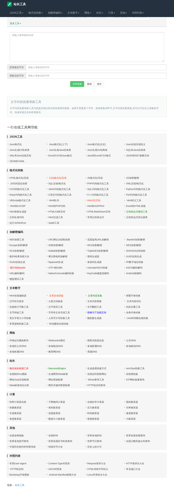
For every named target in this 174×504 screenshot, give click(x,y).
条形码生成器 (94, 262)
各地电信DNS (55, 346)
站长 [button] (99, 12)
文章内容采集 (94, 295)
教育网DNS (54, 351)
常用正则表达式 (95, 217)
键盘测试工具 (17, 279)
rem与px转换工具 (135, 368)
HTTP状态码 (16, 469)
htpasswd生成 (55, 262)
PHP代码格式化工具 (98, 183)
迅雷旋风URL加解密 (98, 239)
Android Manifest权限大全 (62, 474)
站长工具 (16, 4)
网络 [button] (87, 12)
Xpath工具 (53, 223)
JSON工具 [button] (16, 12)
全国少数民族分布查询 (138, 441)
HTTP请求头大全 (135, 463)
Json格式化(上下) (58, 144)
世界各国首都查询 (135, 435)
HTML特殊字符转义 (97, 469)
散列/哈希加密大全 (19, 256)
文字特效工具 (17, 312)
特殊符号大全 (55, 446)
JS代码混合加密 (18, 183)
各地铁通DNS (17, 351)
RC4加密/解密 (17, 250)
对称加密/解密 (55, 245)
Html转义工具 (133, 200)
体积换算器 (54, 407)
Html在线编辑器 (18, 295)
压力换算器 (93, 407)
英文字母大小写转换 (20, 318)
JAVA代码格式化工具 (59, 189)
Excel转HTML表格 (135, 206)
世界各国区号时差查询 (60, 441)
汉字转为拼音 (17, 301)
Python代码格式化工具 (138, 189)
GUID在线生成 (17, 262)
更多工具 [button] (15, 23)
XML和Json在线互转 (20, 155)
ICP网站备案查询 (135, 379)
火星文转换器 (55, 301)
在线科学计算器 (95, 402)
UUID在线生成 (133, 256)
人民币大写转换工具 (59, 318)
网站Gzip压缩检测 (19, 379)
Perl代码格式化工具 (136, 194)
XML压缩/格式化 (135, 183)
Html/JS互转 (93, 200)
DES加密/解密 (133, 245)
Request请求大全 (96, 463)
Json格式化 (16, 144)
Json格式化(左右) (96, 144)
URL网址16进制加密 (59, 239)
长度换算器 (15, 413)
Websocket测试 (56, 340)
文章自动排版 (55, 295)
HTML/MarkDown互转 (99, 211)
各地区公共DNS (18, 346)
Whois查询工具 (95, 379)
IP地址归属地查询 (19, 340)
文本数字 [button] (73, 12)
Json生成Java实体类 (59, 150)
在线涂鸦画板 (17, 435)
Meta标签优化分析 (19, 385)
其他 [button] (123, 12)
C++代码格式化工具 (97, 194)
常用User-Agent (18, 463)
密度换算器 (93, 418)
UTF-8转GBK (55, 267)
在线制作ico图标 (18, 374)
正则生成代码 (17, 217)
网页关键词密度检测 (59, 385)
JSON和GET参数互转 (137, 155)
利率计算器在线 (18, 402)
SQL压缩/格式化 (57, 183)
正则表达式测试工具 (136, 211)
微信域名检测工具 (19, 368)
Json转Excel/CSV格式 (99, 155)
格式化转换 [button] (35, 12)
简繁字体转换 (133, 295)
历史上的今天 (94, 446)
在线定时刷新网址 (96, 374)
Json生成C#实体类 (19, 150)
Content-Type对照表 (59, 463)
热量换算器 (15, 407)
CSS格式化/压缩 (57, 178)
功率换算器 (132, 407)
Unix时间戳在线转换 (137, 318)
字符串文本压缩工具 (59, 312)
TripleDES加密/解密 (97, 250)
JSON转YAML (17, 161)
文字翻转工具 (94, 307)
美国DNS (92, 351)
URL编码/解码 (17, 273)
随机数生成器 (94, 318)
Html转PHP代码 (56, 206)
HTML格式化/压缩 (19, 178)
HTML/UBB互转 (56, 211)
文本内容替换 (94, 301)
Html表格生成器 (18, 211)
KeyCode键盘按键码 (98, 273)
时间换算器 (93, 413)
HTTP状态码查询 (96, 385)
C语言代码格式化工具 (60, 194)
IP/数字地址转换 (134, 262)
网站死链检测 (55, 379)
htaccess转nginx (57, 368)
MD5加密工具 (17, 239)
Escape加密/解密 (19, 245)
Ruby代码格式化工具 (21, 194)
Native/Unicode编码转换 (61, 273)
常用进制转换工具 (19, 323)
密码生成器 (93, 256)
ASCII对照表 (55, 469)
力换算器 (131, 418)
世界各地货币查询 (19, 441)
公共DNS (131, 340)
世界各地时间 (94, 435)
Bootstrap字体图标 (19, 474)
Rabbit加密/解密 (56, 250)
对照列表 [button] (138, 12)
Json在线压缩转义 (135, 144)
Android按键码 (133, 273)
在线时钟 (53, 435)
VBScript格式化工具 (20, 200)
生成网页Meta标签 (58, 374)
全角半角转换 (133, 312)
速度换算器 (132, 413)
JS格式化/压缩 (95, 178)
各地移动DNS (133, 346)
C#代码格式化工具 (19, 189)
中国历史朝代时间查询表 (23, 446)
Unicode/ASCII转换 (97, 267)
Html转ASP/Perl (95, 206)
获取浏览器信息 (95, 340)
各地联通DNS (94, 346)
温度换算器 (54, 413)
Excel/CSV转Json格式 (60, 155)
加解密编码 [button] (55, 12)
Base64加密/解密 (135, 239)
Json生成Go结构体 (97, 150)
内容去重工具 (133, 307)
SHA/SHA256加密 (135, 250)
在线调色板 (132, 374)
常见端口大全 (133, 469)
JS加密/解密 (132, 178)
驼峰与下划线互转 (96, 312)
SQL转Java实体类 (135, 150)
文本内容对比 (133, 301)
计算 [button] (111, 12)
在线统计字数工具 (19, 307)
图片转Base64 (17, 267)
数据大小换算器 (56, 418)
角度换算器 (15, 418)
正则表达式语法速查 (136, 217)
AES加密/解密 (94, 245)
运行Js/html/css (18, 223)
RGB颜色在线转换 (58, 323)
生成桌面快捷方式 (96, 368)
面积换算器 (132, 402)
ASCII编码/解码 (134, 267)
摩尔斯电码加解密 (57, 256)
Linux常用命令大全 (97, 474)
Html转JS (53, 200)
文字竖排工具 (55, 307)
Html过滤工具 (55, 217)
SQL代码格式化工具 (98, 189)
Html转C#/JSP (17, 206)
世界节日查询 (94, 441)
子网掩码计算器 (56, 402)
